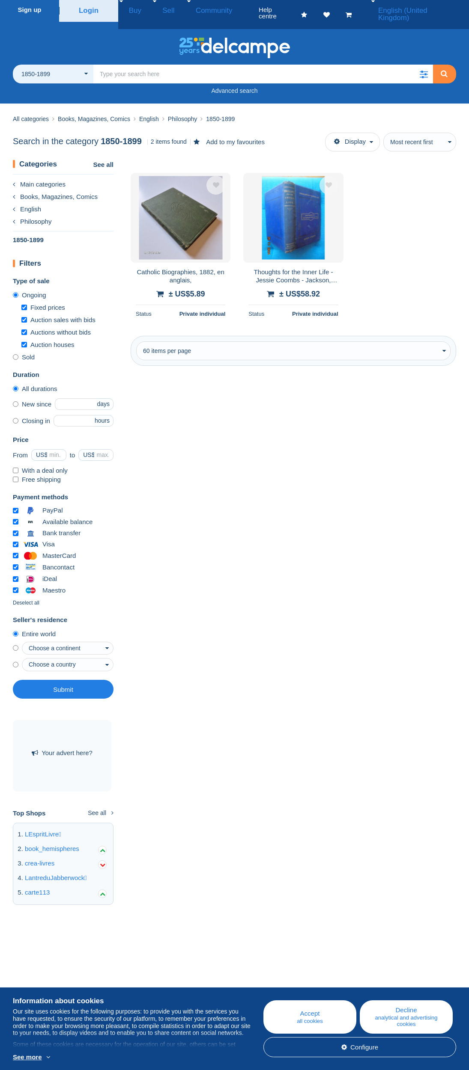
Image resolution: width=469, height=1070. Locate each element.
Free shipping (37, 469)
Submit (63, 679)
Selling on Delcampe (281, 992)
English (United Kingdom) (421, 9)
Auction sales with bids (58, 310)
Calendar (145, 982)
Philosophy (32, 211)
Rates (21, 992)
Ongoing (29, 285)
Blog (142, 971)
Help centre (267, 971)
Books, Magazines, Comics (55, 186)
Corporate (31, 982)
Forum (141, 992)
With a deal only (40, 460)
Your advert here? (62, 743)
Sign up (30, 9)
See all (103, 154)
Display (350, 131)
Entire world (34, 624)
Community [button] (195, 9)
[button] (423, 64)
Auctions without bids (56, 322)
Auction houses (48, 334)
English (27, 199)
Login (89, 9)
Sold (24, 347)
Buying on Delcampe (281, 982)
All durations (35, 378)
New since (32, 394)
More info (109, 1057)
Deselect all (26, 593)
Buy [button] (132, 9)
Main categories (39, 174)
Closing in (31, 411)
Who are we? (32, 971)
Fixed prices (43, 297)
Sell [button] (158, 9)
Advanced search (234, 80)
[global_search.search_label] (263, 64)
